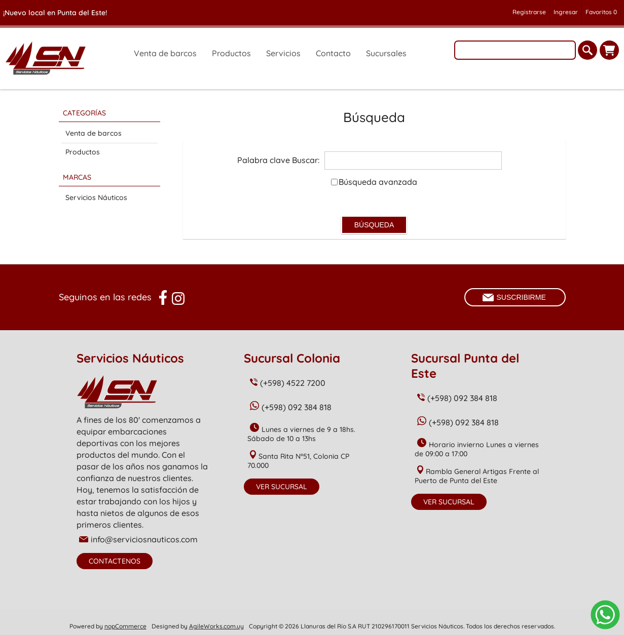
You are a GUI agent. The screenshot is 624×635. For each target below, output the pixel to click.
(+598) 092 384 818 (297, 407)
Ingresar (566, 12)
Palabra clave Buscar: (278, 160)
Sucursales (386, 53)
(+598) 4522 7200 (292, 383)
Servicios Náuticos (96, 197)
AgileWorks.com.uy (216, 626)
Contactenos (114, 561)
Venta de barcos (93, 133)
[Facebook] (163, 297)
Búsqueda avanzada (378, 182)
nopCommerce (125, 626)
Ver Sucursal (281, 486)
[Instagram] (178, 298)
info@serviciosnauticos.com (144, 539)
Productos (82, 151)
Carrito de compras (609, 50)
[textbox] (515, 50)
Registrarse (529, 12)
